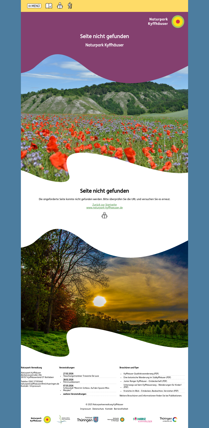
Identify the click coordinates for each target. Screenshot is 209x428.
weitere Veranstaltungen (74, 394)
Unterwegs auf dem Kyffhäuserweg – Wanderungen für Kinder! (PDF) (153, 386)
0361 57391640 (36, 382)
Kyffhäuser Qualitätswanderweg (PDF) (141, 374)
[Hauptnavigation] (34, 6)
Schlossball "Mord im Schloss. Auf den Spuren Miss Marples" (86, 388)
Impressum (85, 409)
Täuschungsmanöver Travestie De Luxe (81, 375)
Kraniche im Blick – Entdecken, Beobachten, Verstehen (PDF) (151, 391)
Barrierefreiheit (121, 409)
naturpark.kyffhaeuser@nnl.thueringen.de (40, 384)
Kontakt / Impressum (31, 386)
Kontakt (109, 409)
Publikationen (175, 396)
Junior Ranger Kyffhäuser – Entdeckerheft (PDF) (145, 381)
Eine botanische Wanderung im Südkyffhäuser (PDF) (147, 378)
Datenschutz (98, 409)
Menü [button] (36, 6)
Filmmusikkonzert (71, 381)
